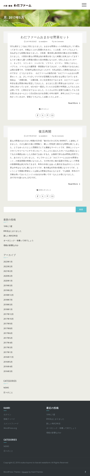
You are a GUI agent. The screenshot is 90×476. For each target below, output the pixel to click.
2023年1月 (8, 261)
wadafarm (44, 41)
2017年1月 (8, 352)
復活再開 (45, 131)
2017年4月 (8, 342)
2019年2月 (8, 290)
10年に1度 (8, 226)
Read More (74, 103)
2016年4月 (8, 366)
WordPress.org (10, 428)
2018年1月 (8, 309)
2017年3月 (8, 347)
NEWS (41, 190)
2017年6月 (8, 333)
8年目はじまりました (12, 231)
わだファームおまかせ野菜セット (45, 37)
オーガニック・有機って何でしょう (19, 240)
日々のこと (45, 109)
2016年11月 (9, 357)
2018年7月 (8, 299)
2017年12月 (9, 314)
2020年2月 (8, 276)
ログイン (7, 414)
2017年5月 (8, 338)
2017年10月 (9, 319)
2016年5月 (8, 362)
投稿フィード (9, 419)
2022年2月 (8, 266)
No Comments (59, 41)
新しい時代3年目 (11, 235)
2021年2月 (8, 271)
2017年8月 (8, 328)
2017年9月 (8, 323)
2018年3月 (8, 304)
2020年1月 (8, 280)
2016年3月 (8, 371)
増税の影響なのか (11, 245)
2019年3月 (8, 285)
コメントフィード (11, 423)
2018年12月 (9, 295)
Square (25, 472)
